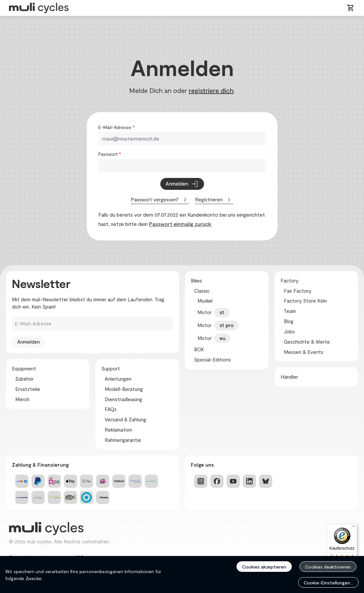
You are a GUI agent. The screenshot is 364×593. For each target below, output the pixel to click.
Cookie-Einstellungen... (328, 582)
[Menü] (353, 528)
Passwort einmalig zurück (180, 224)
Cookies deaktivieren (328, 567)
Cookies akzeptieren (264, 567)
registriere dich (211, 90)
